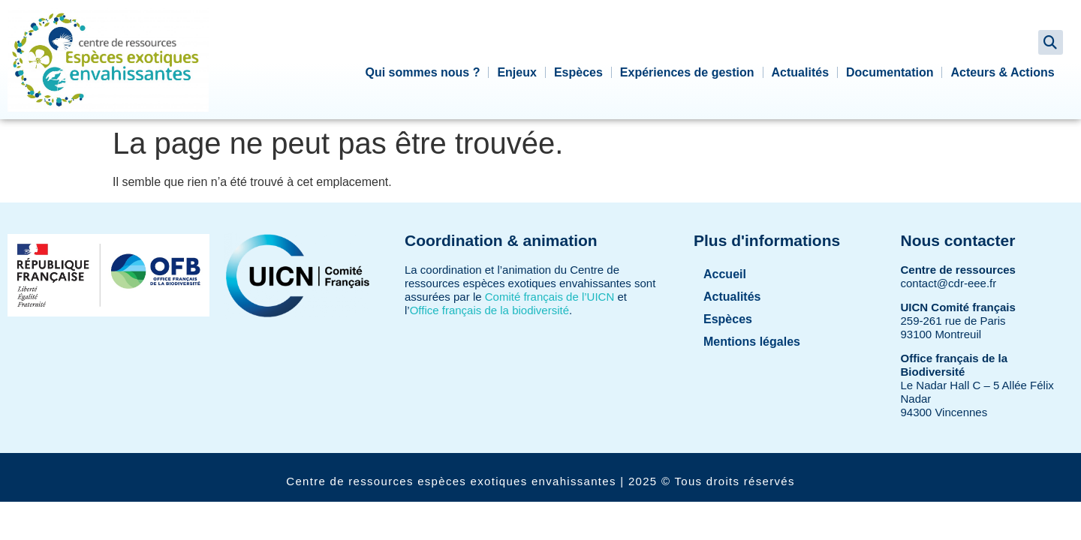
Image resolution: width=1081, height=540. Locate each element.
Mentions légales (751, 341)
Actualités (800, 72)
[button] (1050, 42)
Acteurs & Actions (1002, 72)
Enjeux (516, 72)
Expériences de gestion (687, 72)
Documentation (889, 72)
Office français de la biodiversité (489, 310)
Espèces (578, 72)
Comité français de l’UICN (550, 296)
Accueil (724, 274)
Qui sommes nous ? (423, 72)
